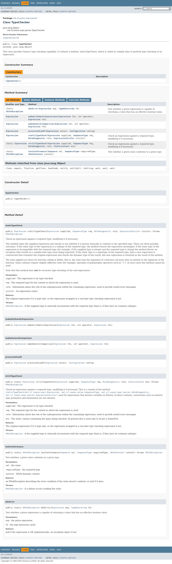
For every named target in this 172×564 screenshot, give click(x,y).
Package (16, 3)
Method (38, 12)
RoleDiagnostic (36, 138)
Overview (5, 3)
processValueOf (36, 131)
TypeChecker (12, 81)
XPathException (14, 111)
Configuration (77, 131)
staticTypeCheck (37, 135)
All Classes (6, 8)
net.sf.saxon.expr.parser (25, 18)
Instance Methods (55, 100)
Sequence (52, 151)
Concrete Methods (79, 100)
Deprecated (42, 3)
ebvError (33, 108)
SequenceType (80, 135)
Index (52, 3)
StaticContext (62, 146)
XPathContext (35, 154)
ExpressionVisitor (64, 138)
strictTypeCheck (37, 143)
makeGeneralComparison (41, 124)
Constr (29, 12)
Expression (45, 108)
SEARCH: (138, 9)
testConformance (37, 151)
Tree (32, 3)
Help (59, 3)
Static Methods (32, 100)
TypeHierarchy (66, 108)
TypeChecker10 (11, 38)
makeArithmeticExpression (42, 116)
